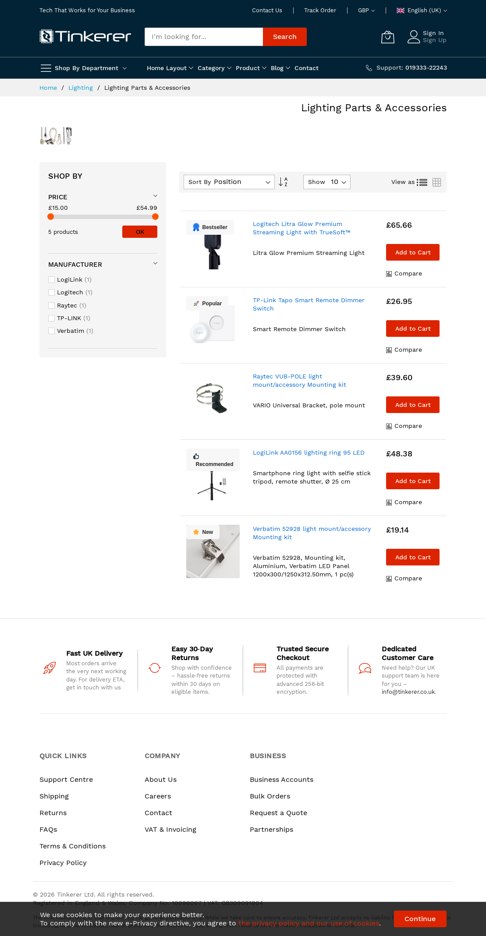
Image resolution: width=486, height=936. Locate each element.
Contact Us (267, 10)
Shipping (54, 796)
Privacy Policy (63, 862)
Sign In (433, 32)
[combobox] (204, 37)
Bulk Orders (270, 796)
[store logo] (85, 37)
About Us (161, 779)
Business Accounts (281, 779)
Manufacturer (75, 264)
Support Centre (66, 779)
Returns (53, 813)
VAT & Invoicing (170, 829)
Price (57, 197)
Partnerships (271, 829)
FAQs (48, 829)
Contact (158, 813)
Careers (158, 796)
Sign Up (435, 39)
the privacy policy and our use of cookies (308, 923)
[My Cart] (387, 37)
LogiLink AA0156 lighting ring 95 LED (309, 452)
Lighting (81, 87)
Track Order (320, 10)
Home (49, 87)
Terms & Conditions (72, 846)
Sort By (199, 181)
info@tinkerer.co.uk (408, 692)
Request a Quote (278, 813)
